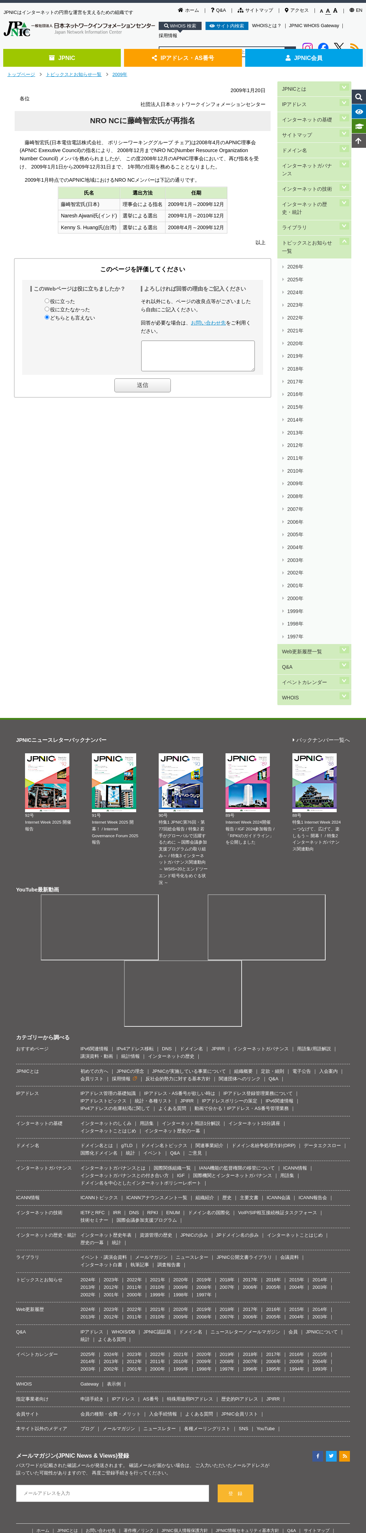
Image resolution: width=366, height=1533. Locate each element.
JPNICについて (322, 1155)
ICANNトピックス (99, 1021)
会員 (293, 1155)
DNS (167, 872)
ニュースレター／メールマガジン (245, 1155)
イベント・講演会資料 (103, 1080)
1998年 (295, 466)
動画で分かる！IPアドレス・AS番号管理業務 (241, 931)
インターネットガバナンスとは (112, 991)
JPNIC (62, 58)
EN (356, 10)
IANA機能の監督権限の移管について (237, 991)
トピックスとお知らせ (39, 1103)
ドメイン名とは (96, 968)
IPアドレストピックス (103, 924)
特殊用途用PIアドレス (190, 1222)
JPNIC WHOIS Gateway (314, 25)
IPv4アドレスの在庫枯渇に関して (115, 931)
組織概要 (243, 894)
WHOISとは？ (267, 25)
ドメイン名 (294, 135)
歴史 (227, 1021)
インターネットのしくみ (106, 946)
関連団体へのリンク (240, 902)
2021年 (295, 272)
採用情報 (168, 35)
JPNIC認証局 (157, 1155)
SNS (243, 1252)
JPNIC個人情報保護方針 (185, 1353)
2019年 (295, 289)
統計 (130, 976)
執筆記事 (139, 1088)
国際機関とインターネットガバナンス (232, 998)
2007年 (295, 390)
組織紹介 (205, 1021)
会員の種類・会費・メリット (110, 1237)
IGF (181, 998)
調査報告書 (168, 1088)
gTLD (127, 968)
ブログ (87, 1252)
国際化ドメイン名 (99, 976)
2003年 (295, 424)
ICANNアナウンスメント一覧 (156, 1021)
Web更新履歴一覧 (302, 486)
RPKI (152, 1036)
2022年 (295, 264)
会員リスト (92, 902)
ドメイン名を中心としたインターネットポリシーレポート (140, 1006)
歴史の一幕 (92, 1066)
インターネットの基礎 (307, 111)
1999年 (295, 458)
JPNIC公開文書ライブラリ (244, 1080)
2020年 (295, 280)
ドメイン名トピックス (164, 968)
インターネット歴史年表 (106, 1058)
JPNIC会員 (304, 58)
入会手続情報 (163, 1237)
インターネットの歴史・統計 (309, 182)
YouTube (266, 1252)
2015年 (295, 323)
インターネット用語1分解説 (191, 946)
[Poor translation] (26, 1426)
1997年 (295, 475)
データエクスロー (322, 968)
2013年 (295, 340)
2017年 (295, 306)
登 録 (235, 1317)
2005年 (295, 408)
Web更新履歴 (30, 1132)
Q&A (218, 10)
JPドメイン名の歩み (237, 1058)
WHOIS (290, 522)
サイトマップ (255, 10)
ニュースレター (192, 1080)
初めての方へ (94, 894)
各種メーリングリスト (207, 1252)
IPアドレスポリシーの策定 (229, 924)
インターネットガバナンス (309, 150)
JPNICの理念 (130, 894)
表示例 (114, 1207)
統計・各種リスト (153, 924)
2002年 (295, 433)
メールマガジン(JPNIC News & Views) (67, 1279)
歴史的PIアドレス (239, 1222)
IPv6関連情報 (94, 872)
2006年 (295, 399)
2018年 (295, 298)
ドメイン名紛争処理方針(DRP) (264, 968)
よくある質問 (172, 931)
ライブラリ (294, 198)
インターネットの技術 (307, 166)
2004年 (295, 416)
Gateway (89, 1207)
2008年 (295, 382)
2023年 (295, 255)
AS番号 (150, 1222)
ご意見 (195, 976)
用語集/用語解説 (314, 872)
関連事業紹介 (209, 968)
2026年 (295, 230)
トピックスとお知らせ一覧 (74, 74)
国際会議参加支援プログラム (147, 1043)
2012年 (295, 348)
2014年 (295, 331)
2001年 (295, 441)
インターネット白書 (101, 1088)
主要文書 (249, 1021)
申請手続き (92, 1222)
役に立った (62, 301)
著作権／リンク (139, 1353)
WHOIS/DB (123, 1155)
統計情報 (130, 879)
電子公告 (301, 894)
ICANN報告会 (312, 1021)
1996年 (250, 1192)
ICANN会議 (278, 1021)
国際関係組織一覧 (172, 991)
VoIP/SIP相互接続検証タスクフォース (277, 1036)
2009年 (119, 74)
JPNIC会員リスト (239, 1237)
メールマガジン (151, 1080)
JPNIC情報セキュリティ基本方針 (248, 1353)
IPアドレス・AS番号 (183, 58)
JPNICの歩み (194, 1058)
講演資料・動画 (96, 879)
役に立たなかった (70, 309)
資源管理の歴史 (156, 1058)
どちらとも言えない (72, 318)
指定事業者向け (32, 1222)
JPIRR (218, 872)
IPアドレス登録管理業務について (258, 916)
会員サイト (27, 1237)
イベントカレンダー (304, 510)
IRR (117, 1036)
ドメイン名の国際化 (209, 1036)
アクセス (297, 10)
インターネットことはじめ (108, 954)
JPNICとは (294, 87)
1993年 (319, 1192)
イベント (152, 976)
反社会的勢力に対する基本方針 (178, 902)
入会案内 (328, 894)
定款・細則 (272, 894)
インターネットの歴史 (171, 879)
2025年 (295, 238)
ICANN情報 (295, 991)
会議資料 (289, 1080)
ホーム (188, 10)
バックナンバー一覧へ (321, 563)
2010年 (295, 365)
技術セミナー (94, 1043)
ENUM (173, 1036)
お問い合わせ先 (208, 323)
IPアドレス (294, 99)
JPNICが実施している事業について (189, 894)
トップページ (21, 74)
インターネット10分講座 (254, 946)
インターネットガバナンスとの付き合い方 (124, 998)
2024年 (295, 247)
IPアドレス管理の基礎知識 (108, 916)
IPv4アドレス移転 (135, 872)
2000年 (295, 450)
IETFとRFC (92, 1036)
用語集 (147, 946)
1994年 (296, 1192)
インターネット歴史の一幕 (172, 954)
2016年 (295, 314)
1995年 (273, 1192)
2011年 (295, 357)
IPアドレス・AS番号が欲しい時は (179, 916)
